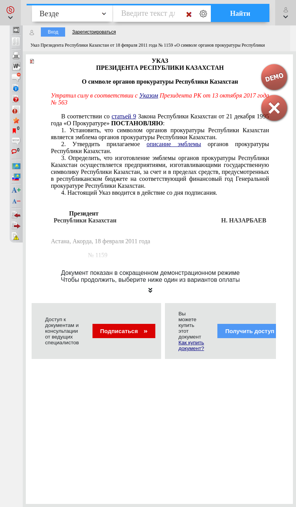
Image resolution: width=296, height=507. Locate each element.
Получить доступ (254, 331)
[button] (10, 12)
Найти (240, 13)
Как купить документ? (191, 345)
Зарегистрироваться (94, 32)
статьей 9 (123, 116)
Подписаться (124, 331)
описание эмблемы (173, 144)
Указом (148, 95)
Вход (53, 32)
